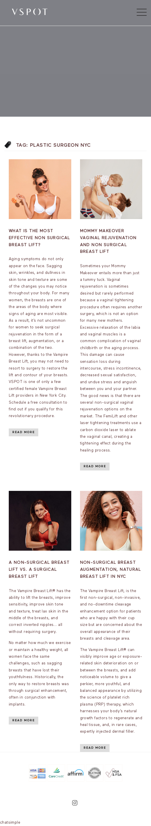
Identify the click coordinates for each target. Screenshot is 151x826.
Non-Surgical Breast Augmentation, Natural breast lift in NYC (110, 570)
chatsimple (10, 823)
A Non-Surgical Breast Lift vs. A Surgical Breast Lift (39, 570)
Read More (23, 432)
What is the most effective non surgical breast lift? (39, 238)
